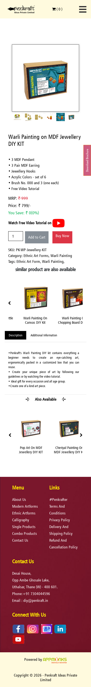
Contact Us (20, 540)
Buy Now (62, 235)
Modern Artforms (25, 506)
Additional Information (44, 335)
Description (15, 335)
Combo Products (24, 533)
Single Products (23, 526)
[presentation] (9, 303)
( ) (57, 9)
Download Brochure (87, 160)
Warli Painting (61, 255)
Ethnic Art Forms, (37, 255)
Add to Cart (36, 237)
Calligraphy (20, 520)
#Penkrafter (58, 499)
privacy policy (59, 520)
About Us (19, 499)
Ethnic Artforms (23, 513)
